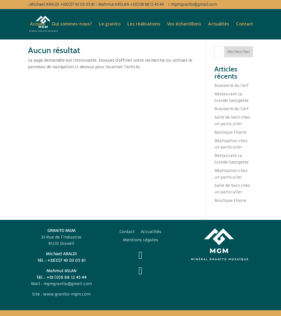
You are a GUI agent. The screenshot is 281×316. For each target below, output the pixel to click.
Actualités (218, 24)
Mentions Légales (140, 240)
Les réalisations (143, 24)
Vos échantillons (184, 24)
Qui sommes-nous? (72, 24)
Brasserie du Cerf (231, 85)
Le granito (109, 24)
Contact (244, 24)
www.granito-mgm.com (67, 294)
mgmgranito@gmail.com (67, 283)
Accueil (37, 24)
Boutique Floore (230, 132)
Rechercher (238, 51)
